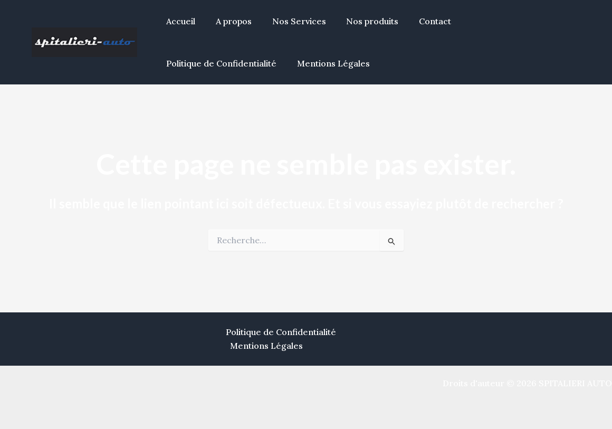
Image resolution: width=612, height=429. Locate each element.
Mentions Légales (201, 63)
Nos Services (290, 21)
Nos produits (360, 21)
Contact (419, 21)
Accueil (179, 21)
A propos (228, 21)
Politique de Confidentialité (507, 21)
